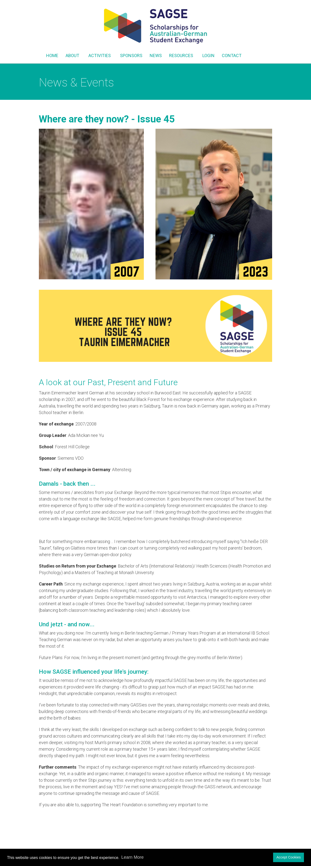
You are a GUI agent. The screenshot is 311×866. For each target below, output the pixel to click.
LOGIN (208, 55)
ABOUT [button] (73, 55)
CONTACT (232, 55)
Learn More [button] (132, 857)
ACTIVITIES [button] (100, 55)
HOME (52, 55)
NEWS (156, 55)
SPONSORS (131, 55)
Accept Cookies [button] (288, 857)
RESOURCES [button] (182, 55)
